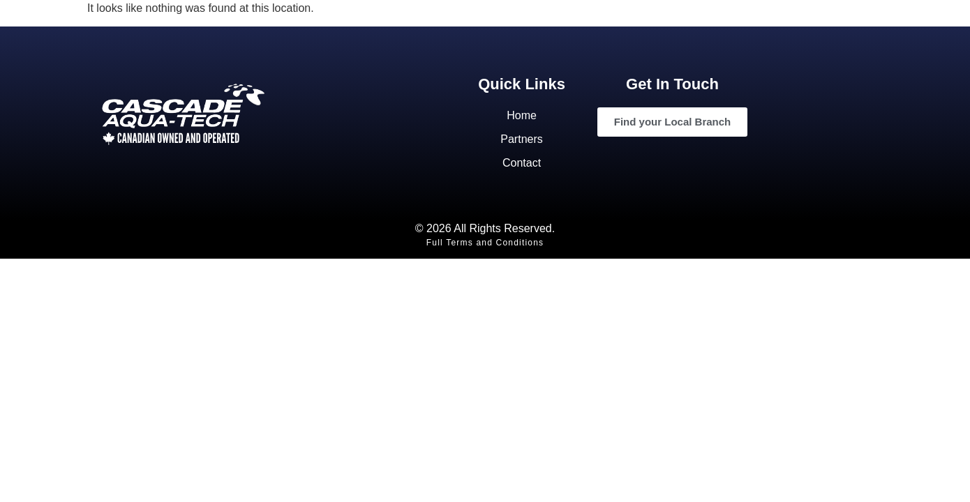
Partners (521, 139)
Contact (521, 163)
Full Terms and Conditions (485, 243)
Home (522, 115)
